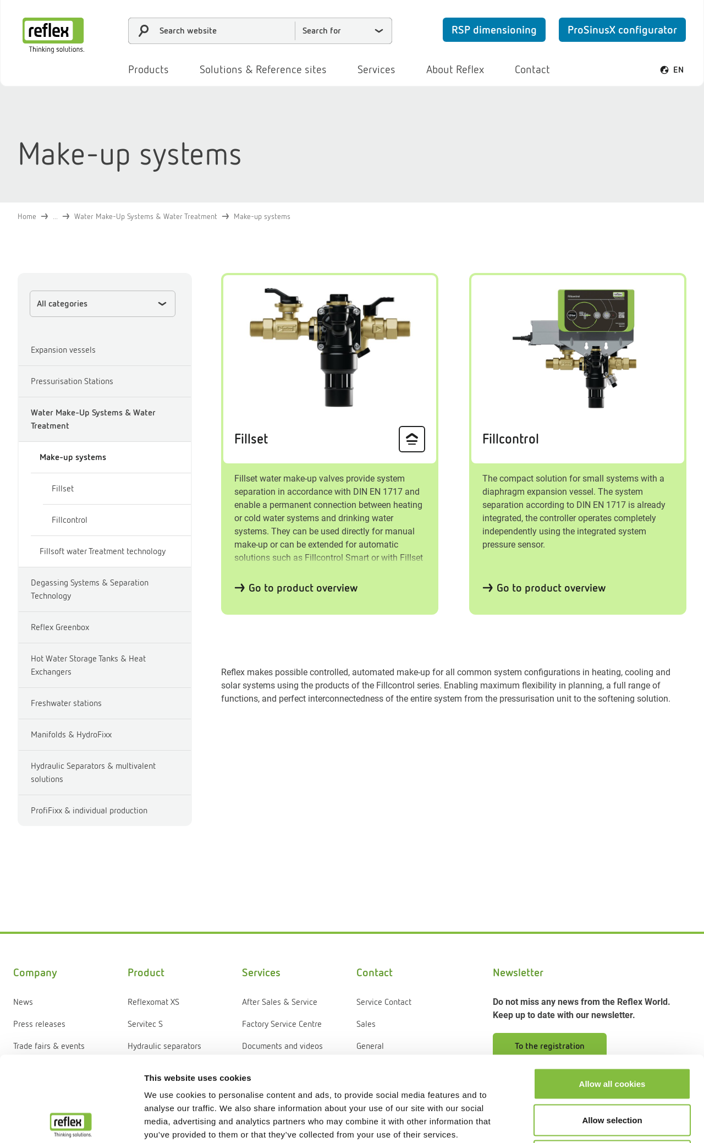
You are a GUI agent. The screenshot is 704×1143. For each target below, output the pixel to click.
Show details (577, 1121)
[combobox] (260, 31)
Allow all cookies (612, 998)
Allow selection (612, 1035)
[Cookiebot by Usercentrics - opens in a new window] (71, 1121)
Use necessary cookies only (612, 1070)
